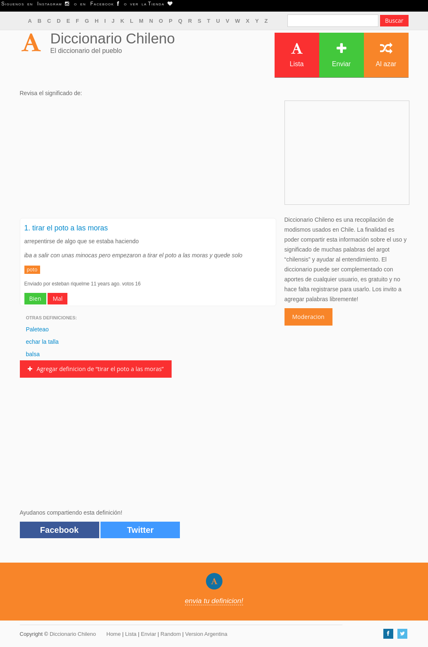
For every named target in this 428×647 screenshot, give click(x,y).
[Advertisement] (148, 160)
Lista (297, 54)
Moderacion (308, 317)
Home (113, 634)
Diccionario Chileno (112, 38)
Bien (35, 298)
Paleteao (37, 329)
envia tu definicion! (214, 601)
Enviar (341, 54)
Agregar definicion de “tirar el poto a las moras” (96, 369)
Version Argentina (206, 634)
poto (32, 269)
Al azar (386, 54)
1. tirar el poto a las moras (66, 228)
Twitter (140, 529)
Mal (57, 298)
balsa (33, 354)
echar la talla (42, 341)
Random (170, 634)
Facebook (59, 529)
